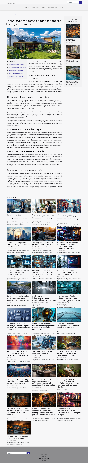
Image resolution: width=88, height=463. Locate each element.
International (35, 7)
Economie (27, 7)
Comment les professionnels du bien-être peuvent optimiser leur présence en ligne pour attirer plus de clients (68, 383)
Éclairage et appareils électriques (16, 70)
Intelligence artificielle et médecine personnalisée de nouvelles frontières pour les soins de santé (68, 299)
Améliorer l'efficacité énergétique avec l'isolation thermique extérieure (68, 326)
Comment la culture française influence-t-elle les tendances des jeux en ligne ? (68, 218)
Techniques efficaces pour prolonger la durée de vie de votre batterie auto (43, 245)
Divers (61, 7)
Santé (43, 7)
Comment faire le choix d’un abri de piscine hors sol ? (72, 82)
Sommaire (12, 61)
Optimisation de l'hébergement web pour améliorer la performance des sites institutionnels (44, 299)
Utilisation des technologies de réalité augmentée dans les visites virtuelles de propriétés (18, 412)
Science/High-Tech (52, 7)
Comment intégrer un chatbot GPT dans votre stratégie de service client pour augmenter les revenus (43, 412)
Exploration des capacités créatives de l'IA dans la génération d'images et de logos (17, 354)
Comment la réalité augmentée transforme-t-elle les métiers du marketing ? (18, 217)
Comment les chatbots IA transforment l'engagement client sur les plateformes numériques (43, 327)
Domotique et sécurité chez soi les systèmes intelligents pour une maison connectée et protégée (18, 327)
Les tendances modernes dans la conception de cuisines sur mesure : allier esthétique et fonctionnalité (43, 382)
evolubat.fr (54, 122)
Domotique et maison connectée (16, 76)
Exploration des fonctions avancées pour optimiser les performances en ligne (18, 381)
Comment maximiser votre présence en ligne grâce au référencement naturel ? (43, 217)
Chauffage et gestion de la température (17, 67)
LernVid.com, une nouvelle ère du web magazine (17, 437)
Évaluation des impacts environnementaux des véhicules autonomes (66, 353)
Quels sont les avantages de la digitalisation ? (71, 40)
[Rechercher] (73, 2)
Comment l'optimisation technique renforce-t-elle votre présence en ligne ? (67, 272)
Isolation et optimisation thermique (16, 64)
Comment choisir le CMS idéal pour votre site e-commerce (42, 353)
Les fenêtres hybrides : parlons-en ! (72, 61)
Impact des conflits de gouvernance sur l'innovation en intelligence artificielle (44, 272)
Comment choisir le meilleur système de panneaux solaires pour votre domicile (18, 298)
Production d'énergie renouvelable (16, 73)
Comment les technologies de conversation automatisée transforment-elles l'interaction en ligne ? (69, 245)
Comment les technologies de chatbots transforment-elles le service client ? (18, 272)
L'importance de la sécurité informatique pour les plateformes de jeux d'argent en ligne (69, 412)
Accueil (7, 14)
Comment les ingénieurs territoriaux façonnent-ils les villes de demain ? (18, 245)
